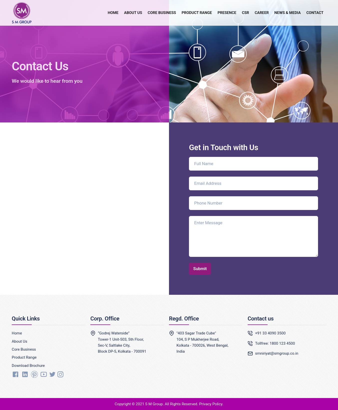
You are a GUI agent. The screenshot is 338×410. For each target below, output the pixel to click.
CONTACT (315, 12)
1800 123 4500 (282, 343)
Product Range (24, 357)
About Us (19, 341)
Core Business (24, 349)
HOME (113, 12)
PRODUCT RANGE (196, 12)
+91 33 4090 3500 (270, 333)
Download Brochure (28, 365)
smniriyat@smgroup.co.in (276, 353)
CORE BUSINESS (162, 12)
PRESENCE (227, 12)
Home (17, 333)
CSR (245, 12)
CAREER (262, 12)
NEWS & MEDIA (287, 12)
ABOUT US (133, 12)
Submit (200, 268)
